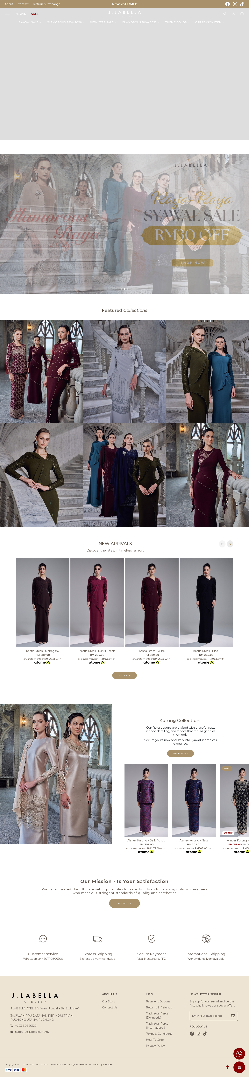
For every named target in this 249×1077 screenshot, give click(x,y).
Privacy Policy (155, 1045)
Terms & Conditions (159, 1033)
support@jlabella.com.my (30, 1032)
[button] (121, 289)
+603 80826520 (24, 1025)
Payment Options (158, 1001)
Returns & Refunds (159, 1007)
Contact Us (109, 1007)
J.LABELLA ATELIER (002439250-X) (45, 1064)
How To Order (155, 1039)
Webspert (108, 1064)
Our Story (108, 1001)
